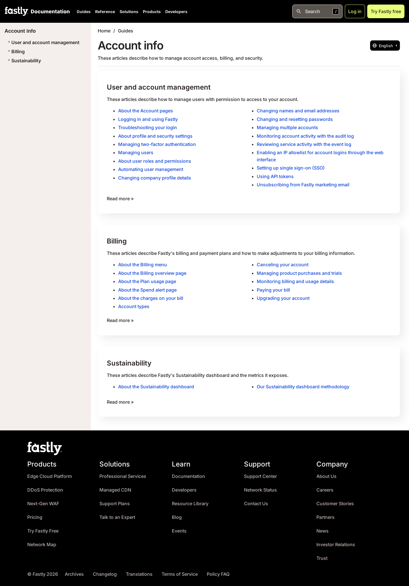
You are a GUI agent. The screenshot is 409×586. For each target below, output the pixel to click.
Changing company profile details (154, 176)
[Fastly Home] (16, 11)
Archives (74, 571)
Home (104, 31)
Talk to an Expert (117, 514)
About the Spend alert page (147, 288)
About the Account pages (145, 111)
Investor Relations (335, 541)
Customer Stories (335, 501)
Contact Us (256, 501)
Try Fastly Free (43, 528)
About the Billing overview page (152, 271)
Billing (16, 51)
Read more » (120, 197)
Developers (176, 11)
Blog (177, 514)
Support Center (260, 473)
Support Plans (114, 501)
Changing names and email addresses (298, 111)
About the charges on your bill (150, 296)
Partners (325, 514)
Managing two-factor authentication (157, 143)
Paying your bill (273, 288)
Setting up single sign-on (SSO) (291, 167)
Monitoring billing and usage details (295, 279)
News (322, 528)
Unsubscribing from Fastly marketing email (303, 183)
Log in (355, 11)
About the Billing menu (142, 263)
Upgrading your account (283, 296)
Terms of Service (180, 571)
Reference (105, 11)
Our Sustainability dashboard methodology (303, 384)
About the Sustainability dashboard (156, 384)
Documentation (188, 473)
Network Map (41, 541)
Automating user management (150, 168)
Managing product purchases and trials (299, 271)
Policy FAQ (218, 571)
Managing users (135, 152)
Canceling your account (282, 263)
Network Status (260, 487)
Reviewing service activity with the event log (304, 143)
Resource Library (190, 501)
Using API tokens (275, 175)
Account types (133, 304)
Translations (139, 571)
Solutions (129, 11)
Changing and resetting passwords (295, 119)
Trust (321, 555)
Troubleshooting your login (147, 127)
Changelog (105, 571)
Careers (324, 487)
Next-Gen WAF (43, 501)
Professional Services (122, 473)
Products (152, 11)
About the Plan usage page (147, 279)
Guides (84, 11)
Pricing (34, 514)
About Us (326, 473)
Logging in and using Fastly (148, 119)
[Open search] (317, 11)
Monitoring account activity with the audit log (305, 135)
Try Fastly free (386, 11)
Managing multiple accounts (287, 127)
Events (179, 528)
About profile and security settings (155, 135)
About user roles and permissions (154, 160)
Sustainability (24, 60)
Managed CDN (115, 487)
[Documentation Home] (49, 11)
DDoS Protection (45, 487)
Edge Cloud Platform (49, 473)
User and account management (43, 42)
